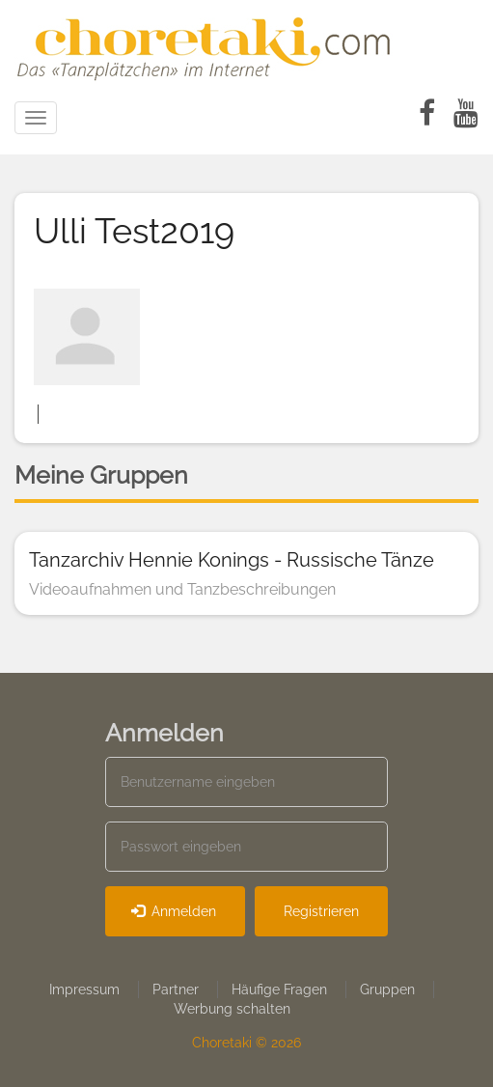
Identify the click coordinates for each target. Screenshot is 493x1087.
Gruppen (387, 989)
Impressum (84, 989)
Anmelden (174, 911)
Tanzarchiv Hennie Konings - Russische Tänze (231, 559)
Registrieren (321, 911)
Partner (175, 989)
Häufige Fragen (279, 989)
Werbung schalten (232, 1009)
